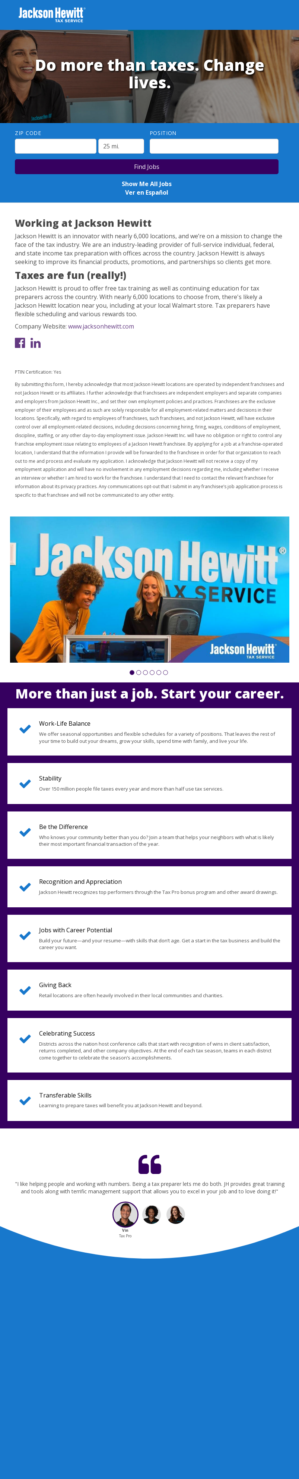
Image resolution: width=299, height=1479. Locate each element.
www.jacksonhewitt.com (101, 326)
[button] (132, 672)
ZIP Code (28, 132)
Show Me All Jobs (147, 184)
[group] (149, 589)
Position (163, 132)
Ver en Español (146, 192)
